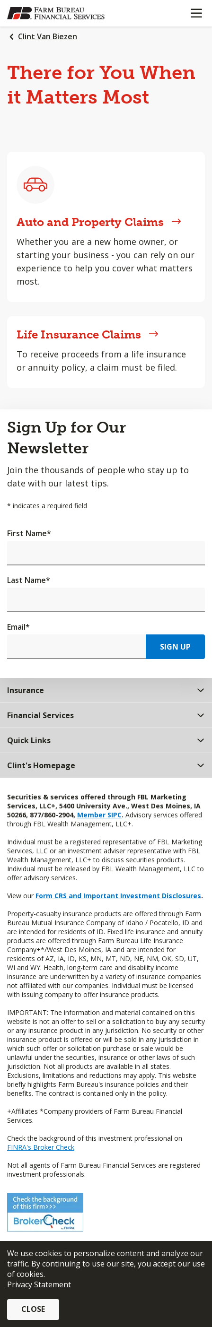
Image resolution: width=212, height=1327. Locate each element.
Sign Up (175, 647)
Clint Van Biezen (47, 36)
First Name (29, 533)
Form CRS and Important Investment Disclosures (118, 895)
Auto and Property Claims (99, 222)
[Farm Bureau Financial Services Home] (56, 13)
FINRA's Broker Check (40, 1147)
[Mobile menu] (196, 13)
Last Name (28, 580)
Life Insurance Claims (88, 334)
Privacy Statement (39, 1284)
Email (18, 627)
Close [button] (33, 1309)
